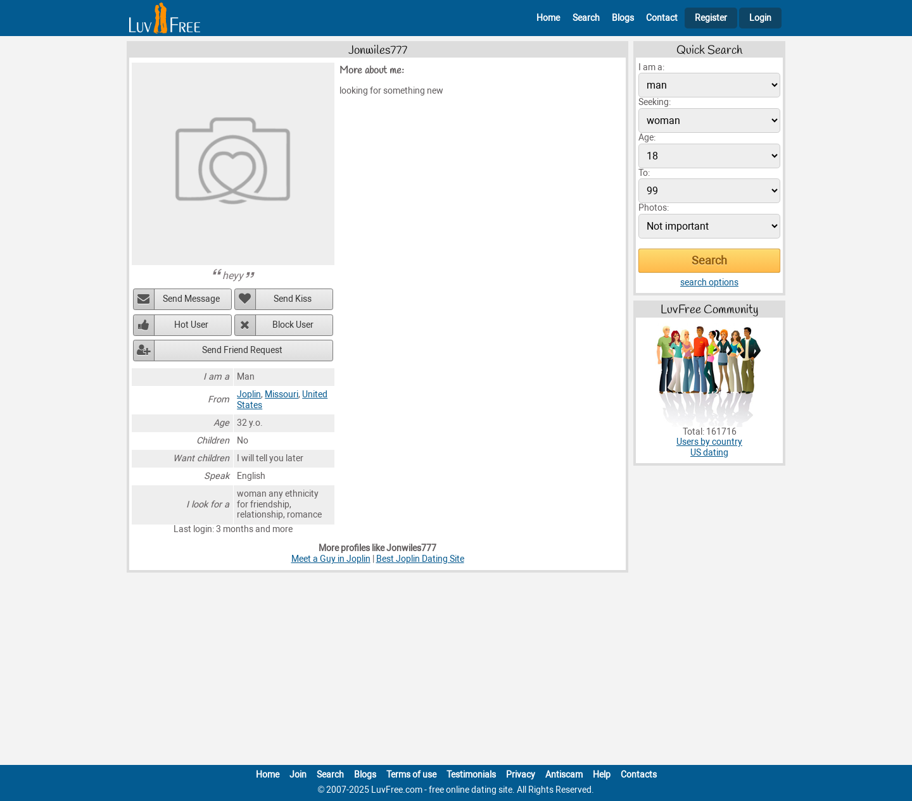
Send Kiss (293, 299)
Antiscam (564, 774)
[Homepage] (164, 18)
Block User (293, 325)
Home (548, 18)
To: (644, 173)
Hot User (191, 325)
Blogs (623, 18)
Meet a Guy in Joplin (330, 559)
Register (711, 18)
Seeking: (654, 102)
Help (602, 774)
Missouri (281, 394)
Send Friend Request (242, 350)
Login (760, 18)
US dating (709, 452)
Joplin (249, 394)
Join (298, 774)
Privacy (520, 774)
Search (586, 18)
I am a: (651, 67)
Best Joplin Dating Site (420, 559)
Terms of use (411, 774)
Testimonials (471, 774)
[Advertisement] (456, 671)
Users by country (709, 442)
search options (709, 282)
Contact (662, 18)
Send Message (191, 299)
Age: (647, 137)
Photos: (653, 207)
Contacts (639, 774)
